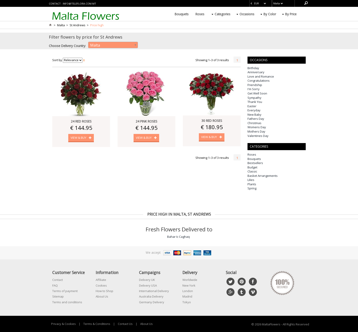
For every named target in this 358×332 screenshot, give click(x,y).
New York (188, 285)
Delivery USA (148, 285)
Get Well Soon (257, 93)
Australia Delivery (151, 296)
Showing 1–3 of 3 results (212, 60)
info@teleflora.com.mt (79, 3)
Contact (57, 280)
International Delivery (154, 291)
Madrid (187, 296)
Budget (252, 167)
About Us (102, 296)
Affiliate (101, 280)
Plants (251, 184)
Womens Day (256, 127)
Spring (251, 188)
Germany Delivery (151, 302)
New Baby (254, 114)
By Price (291, 14)
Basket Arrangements (262, 176)
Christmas (254, 123)
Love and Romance (260, 76)
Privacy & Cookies (63, 324)
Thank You (254, 102)
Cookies (101, 285)
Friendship (254, 85)
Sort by (57, 60)
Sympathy (254, 98)
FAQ (55, 285)
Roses (199, 14)
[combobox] (113, 45)
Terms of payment (65, 291)
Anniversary (255, 72)
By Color (269, 14)
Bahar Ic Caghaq (178, 237)
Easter (251, 106)
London (187, 291)
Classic (252, 171)
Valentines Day (257, 136)
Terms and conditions (67, 302)
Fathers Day (255, 119)
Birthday (253, 68)
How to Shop (104, 291)
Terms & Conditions (96, 324)
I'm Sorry (253, 89)
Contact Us (125, 324)
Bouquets (182, 14)
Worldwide (189, 280)
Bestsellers (255, 163)
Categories (222, 14)
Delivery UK (147, 280)
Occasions (247, 14)
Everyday (254, 110)
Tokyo (186, 302)
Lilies (250, 180)
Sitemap (58, 296)
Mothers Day (256, 131)
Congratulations (258, 80)
